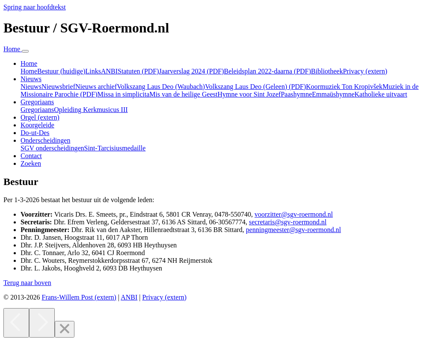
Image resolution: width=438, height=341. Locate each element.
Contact (31, 155)
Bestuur (61, 71)
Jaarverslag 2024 (191, 71)
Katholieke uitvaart (381, 94)
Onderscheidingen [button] (45, 140)
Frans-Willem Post (78, 297)
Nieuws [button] (31, 78)
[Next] (42, 323)
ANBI (109, 71)
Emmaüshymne (333, 94)
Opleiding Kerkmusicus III (90, 109)
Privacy (365, 71)
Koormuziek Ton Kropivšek (344, 86)
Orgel (40, 117)
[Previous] (16, 323)
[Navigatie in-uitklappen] (25, 51)
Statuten (138, 71)
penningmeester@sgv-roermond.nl (293, 229)
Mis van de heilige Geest (183, 94)
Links (93, 71)
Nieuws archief (96, 86)
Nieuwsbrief (58, 86)
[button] (27, 282)
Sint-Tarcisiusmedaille (115, 148)
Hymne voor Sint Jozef (249, 94)
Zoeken (31, 163)
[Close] (64, 329)
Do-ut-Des (35, 132)
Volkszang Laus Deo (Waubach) (161, 86)
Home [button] (29, 63)
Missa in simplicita (124, 94)
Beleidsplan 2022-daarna (267, 71)
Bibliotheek (327, 71)
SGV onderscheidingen (52, 148)
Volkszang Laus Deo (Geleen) (255, 86)
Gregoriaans (37, 109)
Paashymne (296, 94)
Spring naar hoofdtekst (34, 7)
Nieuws (31, 86)
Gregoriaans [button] (37, 102)
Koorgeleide (37, 125)
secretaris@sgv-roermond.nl (287, 222)
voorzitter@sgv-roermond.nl (294, 214)
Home (29, 71)
